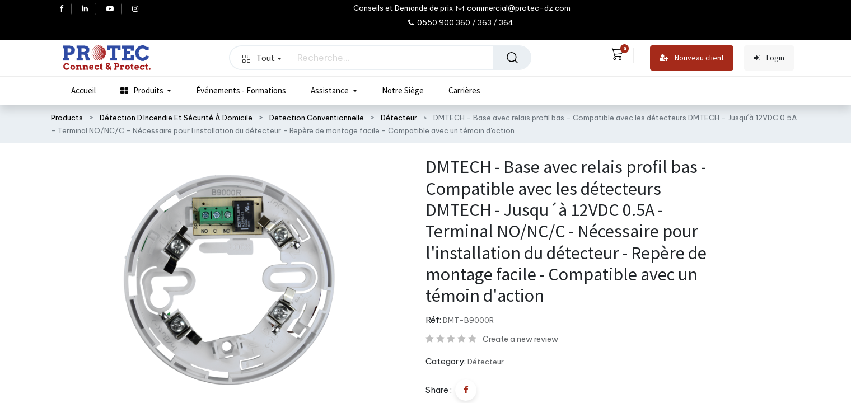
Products (67, 117)
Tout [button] (262, 57)
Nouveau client (692, 58)
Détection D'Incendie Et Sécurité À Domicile (176, 117)
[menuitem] (83, 91)
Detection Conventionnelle (316, 117)
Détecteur (399, 117)
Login (769, 58)
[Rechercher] (512, 57)
